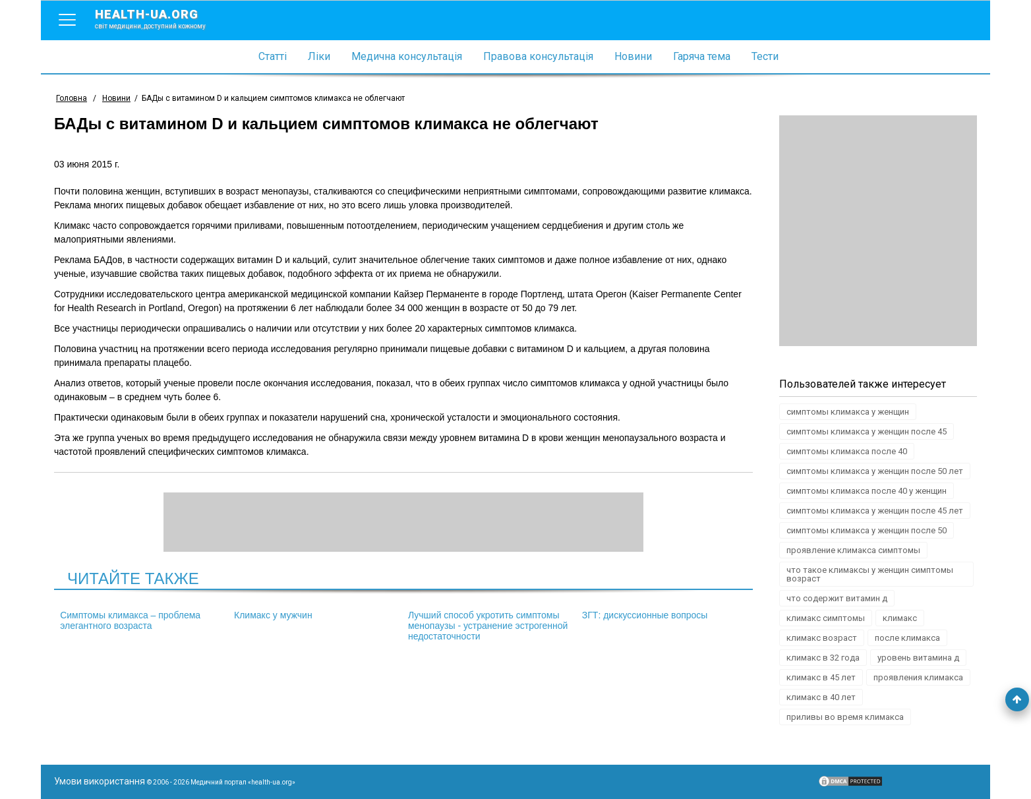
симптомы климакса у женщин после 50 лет (874, 471)
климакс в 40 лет (821, 697)
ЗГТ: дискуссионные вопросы (645, 615)
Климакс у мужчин (273, 615)
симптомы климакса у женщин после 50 (866, 530)
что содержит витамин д (836, 598)
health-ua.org (161, 18)
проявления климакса (918, 677)
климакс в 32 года (823, 658)
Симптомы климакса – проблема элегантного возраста (130, 620)
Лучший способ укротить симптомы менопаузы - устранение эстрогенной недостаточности (488, 625)
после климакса (907, 638)
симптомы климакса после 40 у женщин (866, 491)
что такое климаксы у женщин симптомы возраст (869, 574)
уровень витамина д (918, 658)
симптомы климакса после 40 (846, 451)
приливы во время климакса (845, 717)
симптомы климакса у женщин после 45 (866, 431)
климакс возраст (821, 638)
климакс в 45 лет (821, 677)
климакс (900, 618)
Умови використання (99, 781)
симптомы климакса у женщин (847, 412)
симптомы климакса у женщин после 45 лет (874, 511)
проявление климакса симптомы (853, 550)
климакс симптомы (825, 618)
